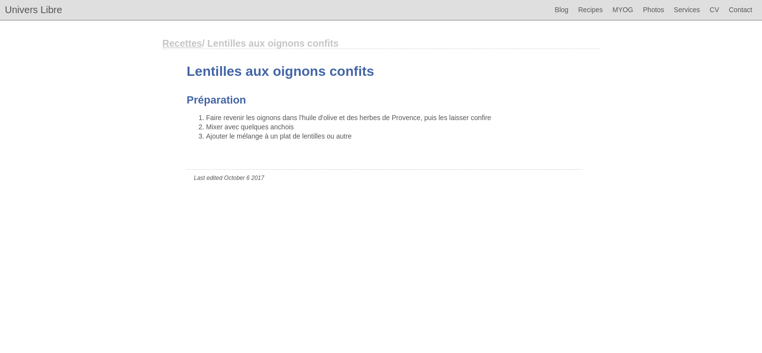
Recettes (182, 43)
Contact (740, 10)
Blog (562, 10)
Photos (653, 10)
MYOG (622, 10)
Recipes (590, 10)
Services (687, 10)
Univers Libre (33, 9)
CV (714, 10)
